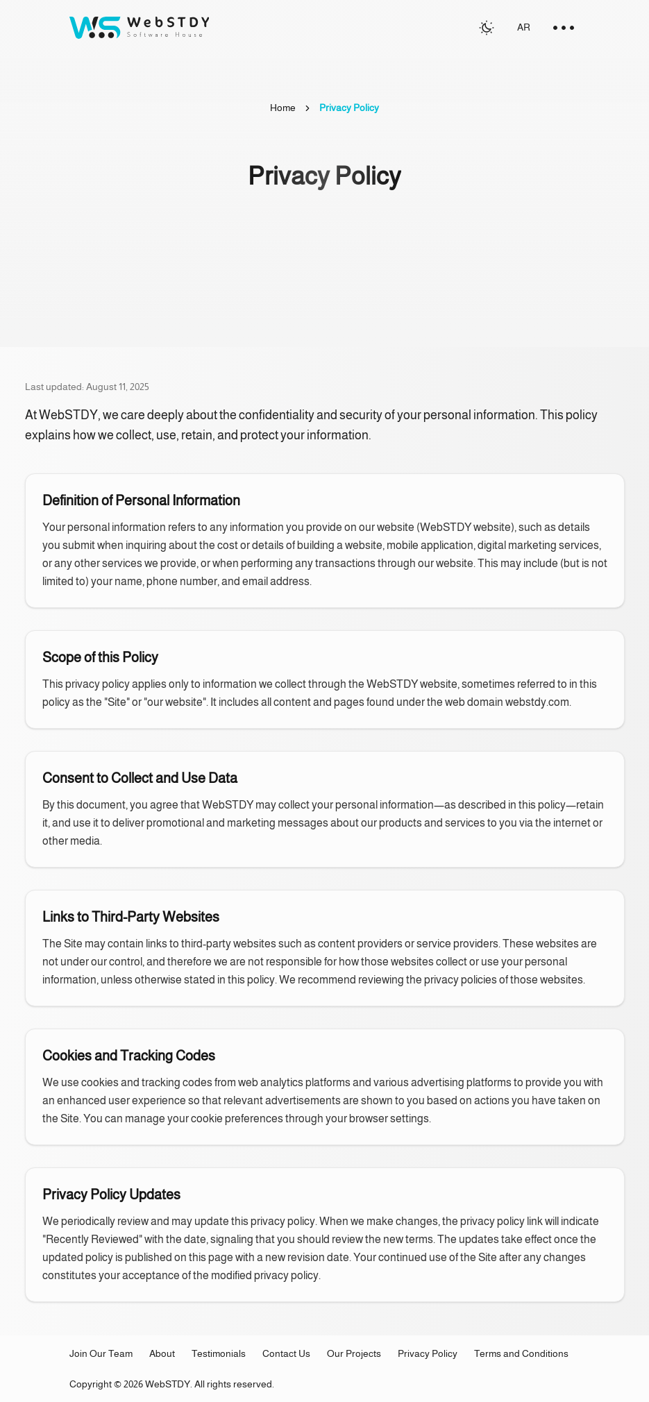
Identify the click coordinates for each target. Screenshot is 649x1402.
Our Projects (354, 1353)
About (162, 1353)
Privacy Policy (427, 1353)
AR (523, 27)
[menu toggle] (563, 27)
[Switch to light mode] (486, 28)
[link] (349, 108)
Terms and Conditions (521, 1353)
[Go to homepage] (139, 28)
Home (283, 107)
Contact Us (286, 1353)
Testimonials (219, 1353)
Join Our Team (101, 1353)
